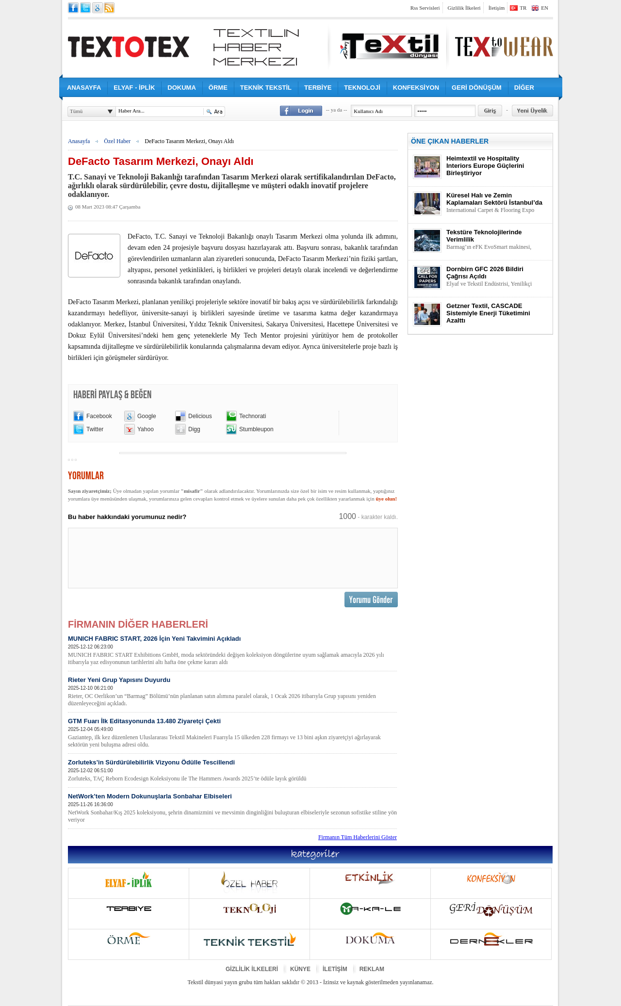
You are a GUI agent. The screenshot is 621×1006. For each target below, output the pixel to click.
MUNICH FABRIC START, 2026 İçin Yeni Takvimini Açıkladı (232, 650)
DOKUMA (181, 87)
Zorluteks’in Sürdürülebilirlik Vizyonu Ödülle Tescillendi (232, 770)
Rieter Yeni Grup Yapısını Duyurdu (232, 691)
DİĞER (524, 87)
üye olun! (386, 499)
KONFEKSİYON (416, 87)
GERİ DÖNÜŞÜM (477, 87)
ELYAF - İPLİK (134, 87)
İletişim (497, 8)
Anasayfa (79, 141)
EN (544, 8)
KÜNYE (300, 969)
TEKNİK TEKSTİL (266, 87)
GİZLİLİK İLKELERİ (252, 969)
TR (523, 8)
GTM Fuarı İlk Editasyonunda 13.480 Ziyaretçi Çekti (232, 732)
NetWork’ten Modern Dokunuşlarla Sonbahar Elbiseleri (232, 808)
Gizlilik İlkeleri (464, 8)
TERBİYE (317, 87)
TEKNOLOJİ (362, 87)
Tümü (76, 111)
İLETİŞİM (335, 969)
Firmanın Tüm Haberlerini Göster (357, 837)
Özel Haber (117, 141)
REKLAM (372, 969)
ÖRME (218, 87)
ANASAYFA (84, 87)
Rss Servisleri (425, 8)
